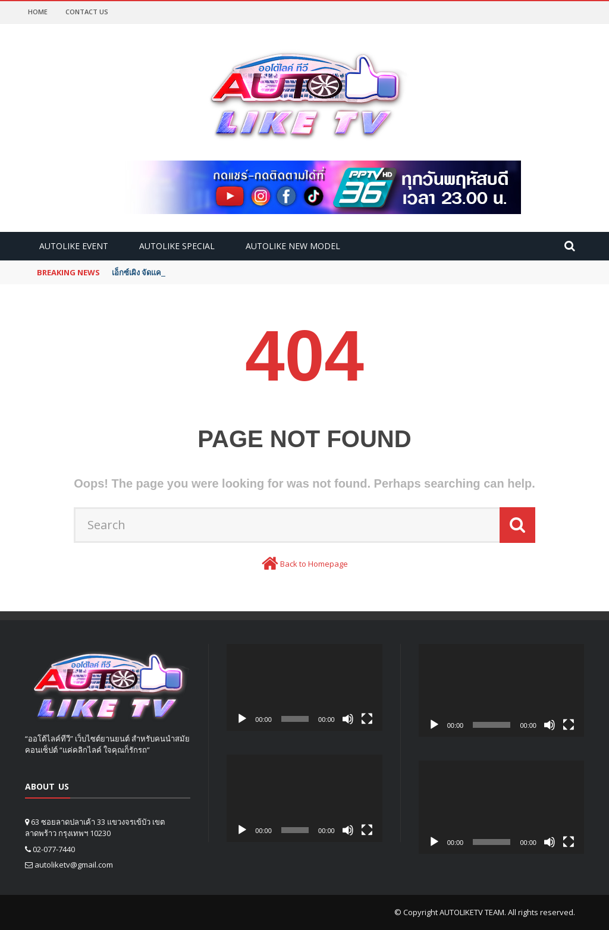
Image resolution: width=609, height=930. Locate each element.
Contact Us (86, 11)
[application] (304, 687)
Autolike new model (293, 246)
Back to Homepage (314, 563)
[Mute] (348, 719)
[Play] (242, 719)
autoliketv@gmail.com (73, 864)
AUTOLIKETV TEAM (472, 912)
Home (38, 11)
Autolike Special (177, 246)
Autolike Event (73, 246)
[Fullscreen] (367, 719)
